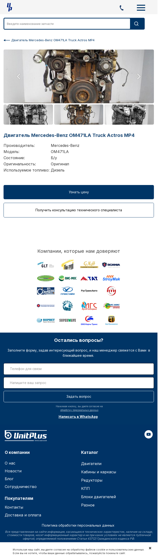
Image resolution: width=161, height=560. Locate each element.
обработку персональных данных (79, 410)
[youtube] (148, 437)
